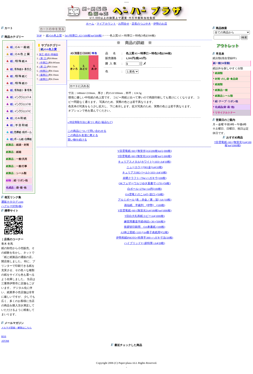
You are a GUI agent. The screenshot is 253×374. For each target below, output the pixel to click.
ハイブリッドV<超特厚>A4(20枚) (144, 243)
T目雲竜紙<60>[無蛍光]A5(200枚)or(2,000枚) (145, 156)
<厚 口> (43, 66)
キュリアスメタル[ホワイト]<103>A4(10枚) (144, 161)
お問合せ (123, 23)
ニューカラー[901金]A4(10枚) (144, 167)
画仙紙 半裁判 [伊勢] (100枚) (144, 205)
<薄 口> (43, 58)
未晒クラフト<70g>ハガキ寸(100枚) (144, 178)
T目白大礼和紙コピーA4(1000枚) (145, 216)
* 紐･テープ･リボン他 (225, 101)
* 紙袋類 (218, 73)
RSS (3, 336)
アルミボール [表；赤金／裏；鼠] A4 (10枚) (144, 199)
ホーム (90, 23)
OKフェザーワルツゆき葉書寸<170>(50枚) (145, 183)
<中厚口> (44, 62)
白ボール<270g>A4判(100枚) (144, 188)
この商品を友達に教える (83, 135)
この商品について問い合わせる (87, 131)
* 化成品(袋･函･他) (224, 107)
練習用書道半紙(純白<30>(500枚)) (144, 221)
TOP (39, 35)
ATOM (5, 340)
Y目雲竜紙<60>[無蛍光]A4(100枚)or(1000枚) (144, 210)
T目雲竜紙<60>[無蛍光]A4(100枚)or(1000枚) (233, 144)
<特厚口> (44, 71)
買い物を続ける (77, 139)
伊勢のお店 (160, 23)
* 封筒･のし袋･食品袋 (225, 79)
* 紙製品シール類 (223, 96)
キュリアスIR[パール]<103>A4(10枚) (144, 172)
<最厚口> (44, 75)
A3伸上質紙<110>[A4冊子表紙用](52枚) (145, 232)
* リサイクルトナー (224, 112)
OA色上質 (54, 35)
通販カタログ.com (12, 201)
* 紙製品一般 (220, 90)
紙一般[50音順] (221, 63)
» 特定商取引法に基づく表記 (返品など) (90, 122)
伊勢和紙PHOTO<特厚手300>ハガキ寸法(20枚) (144, 237)
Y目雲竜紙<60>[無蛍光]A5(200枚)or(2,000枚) (144, 150)
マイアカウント (106, 23)
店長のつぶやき (141, 23)
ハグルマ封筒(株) (12, 206)
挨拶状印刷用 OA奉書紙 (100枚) (144, 226)
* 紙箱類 (218, 84)
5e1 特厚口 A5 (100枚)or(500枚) (83, 35)
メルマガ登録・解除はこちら (16, 327)
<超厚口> (44, 79)
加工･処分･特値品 (48, 54)
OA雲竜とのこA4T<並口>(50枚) (144, 194)
